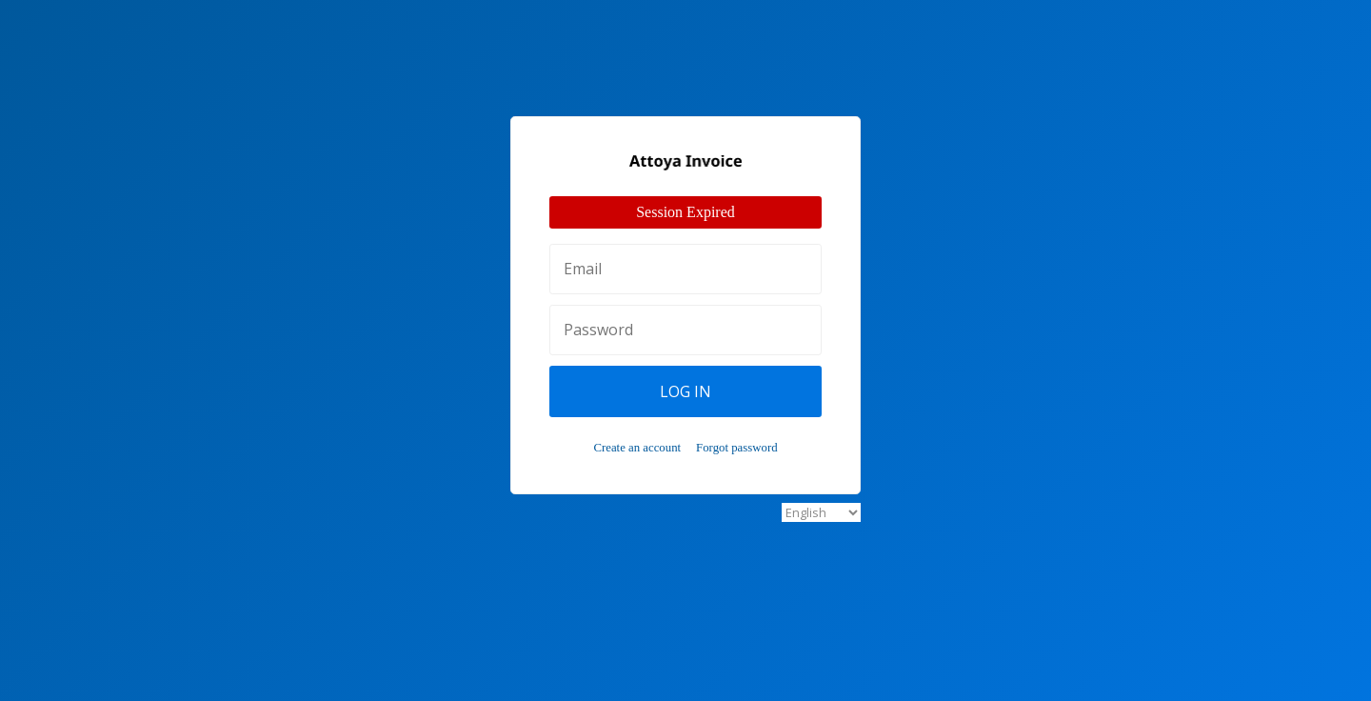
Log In (685, 391)
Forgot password (736, 447)
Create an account (637, 447)
